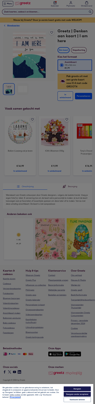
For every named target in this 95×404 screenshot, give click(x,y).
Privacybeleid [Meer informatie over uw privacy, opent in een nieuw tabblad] (15, 397)
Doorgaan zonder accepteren (77, 394)
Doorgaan (77, 389)
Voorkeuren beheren (77, 400)
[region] (46, 394)
